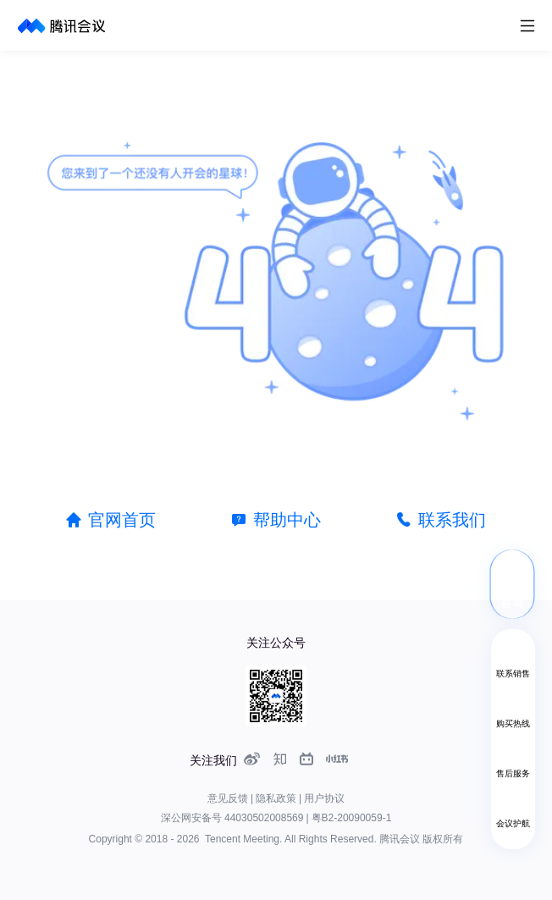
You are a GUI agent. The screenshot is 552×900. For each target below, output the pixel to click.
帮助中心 (287, 520)
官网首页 (122, 520)
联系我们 (452, 520)
